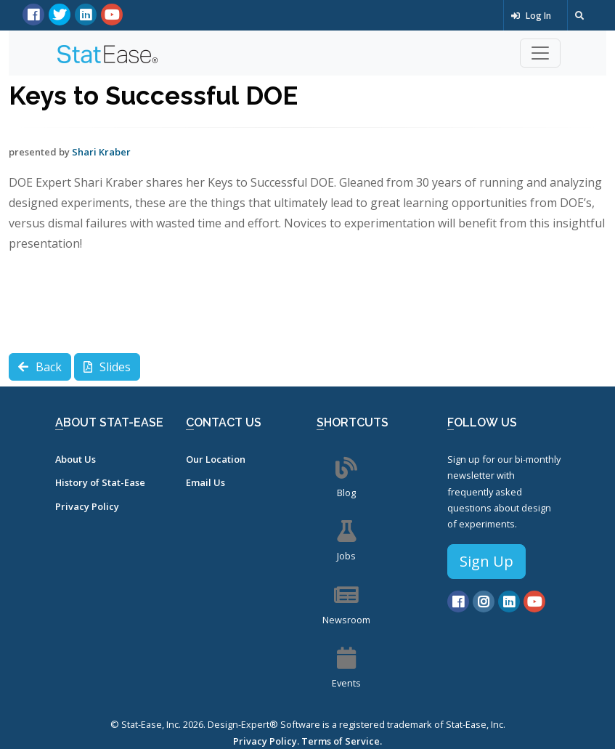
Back (40, 367)
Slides (107, 367)
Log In (531, 15)
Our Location (215, 459)
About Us (75, 459)
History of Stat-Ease (100, 482)
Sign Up (486, 561)
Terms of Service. (341, 741)
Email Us (205, 482)
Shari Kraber (101, 151)
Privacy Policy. (266, 741)
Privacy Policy (87, 506)
